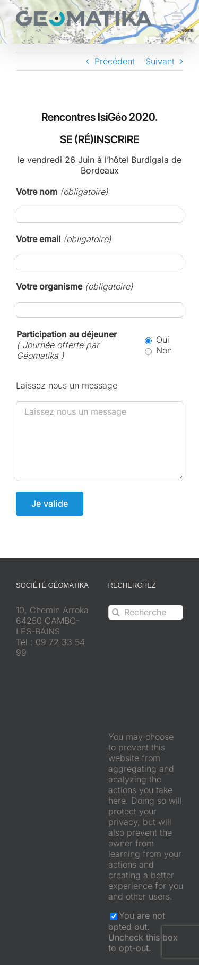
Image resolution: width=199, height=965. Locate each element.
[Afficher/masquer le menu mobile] (177, 16)
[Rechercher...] (146, 612)
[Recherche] (116, 612)
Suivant (160, 61)
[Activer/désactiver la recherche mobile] (177, 27)
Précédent (114, 61)
